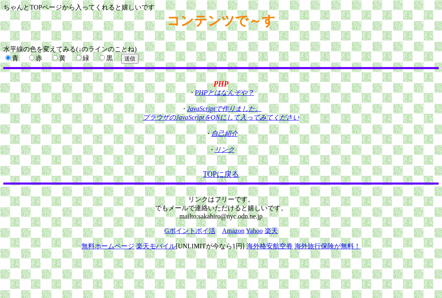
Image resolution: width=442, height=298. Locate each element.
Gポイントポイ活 (189, 230)
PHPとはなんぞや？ (224, 92)
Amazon (233, 230)
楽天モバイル (156, 246)
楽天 (271, 230)
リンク (224, 149)
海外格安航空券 (269, 246)
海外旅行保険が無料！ (327, 246)
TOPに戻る (221, 174)
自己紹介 (224, 133)
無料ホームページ (107, 246)
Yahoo (254, 230)
